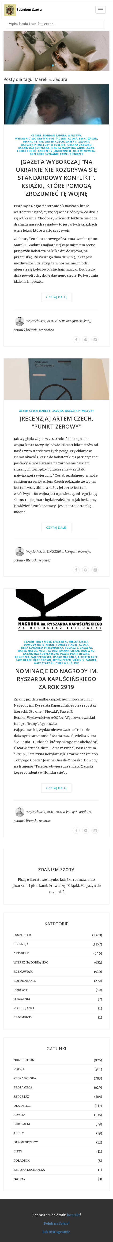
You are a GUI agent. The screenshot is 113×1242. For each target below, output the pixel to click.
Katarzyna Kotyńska (33, 148)
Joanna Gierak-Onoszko (77, 651)
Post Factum (48, 651)
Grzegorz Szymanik (44, 154)
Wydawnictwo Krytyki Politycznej (41, 138)
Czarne (36, 135)
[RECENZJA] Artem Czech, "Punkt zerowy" (56, 422)
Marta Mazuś (27, 651)
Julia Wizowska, (84, 151)
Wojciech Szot (35, 321)
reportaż (45, 560)
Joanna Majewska (63, 148)
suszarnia (22, 999)
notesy (19, 1179)
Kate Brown (42, 660)
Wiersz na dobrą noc (31, 962)
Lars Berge (24, 660)
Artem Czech (54, 141)
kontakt (73, 1215)
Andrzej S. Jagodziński (54, 151)
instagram (22, 935)
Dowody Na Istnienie (39, 645)
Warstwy (74, 135)
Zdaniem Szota (29, 9)
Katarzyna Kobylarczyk (41, 654)
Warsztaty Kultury (79, 411)
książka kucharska (29, 1169)
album (19, 1133)
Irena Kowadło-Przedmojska (41, 648)
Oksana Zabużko (79, 145)
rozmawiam (23, 971)
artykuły (84, 321)
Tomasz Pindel (67, 645)
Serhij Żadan (88, 138)
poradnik (22, 1160)
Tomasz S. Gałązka (78, 648)
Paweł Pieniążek (71, 154)
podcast (21, 990)
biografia (22, 1124)
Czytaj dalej (56, 297)
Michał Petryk (33, 141)
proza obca (46, 330)
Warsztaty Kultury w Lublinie (43, 145)
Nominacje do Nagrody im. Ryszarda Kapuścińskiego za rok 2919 (56, 679)
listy (18, 1151)
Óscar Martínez (64, 657)
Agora (73, 138)
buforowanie (25, 980)
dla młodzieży (26, 1142)
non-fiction (24, 1060)
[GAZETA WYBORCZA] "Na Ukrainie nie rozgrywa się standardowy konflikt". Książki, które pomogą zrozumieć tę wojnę (56, 177)
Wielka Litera (79, 641)
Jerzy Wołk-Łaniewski (51, 641)
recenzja (84, 551)
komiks (20, 1115)
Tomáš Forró (27, 151)
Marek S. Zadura (77, 141)
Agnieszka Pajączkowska (33, 657)
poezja (19, 1069)
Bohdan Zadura (55, 135)
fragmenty (23, 1017)
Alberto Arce (88, 657)
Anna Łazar (85, 148)
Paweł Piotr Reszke (74, 654)
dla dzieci (22, 1105)
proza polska (25, 1078)
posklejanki (24, 1008)
